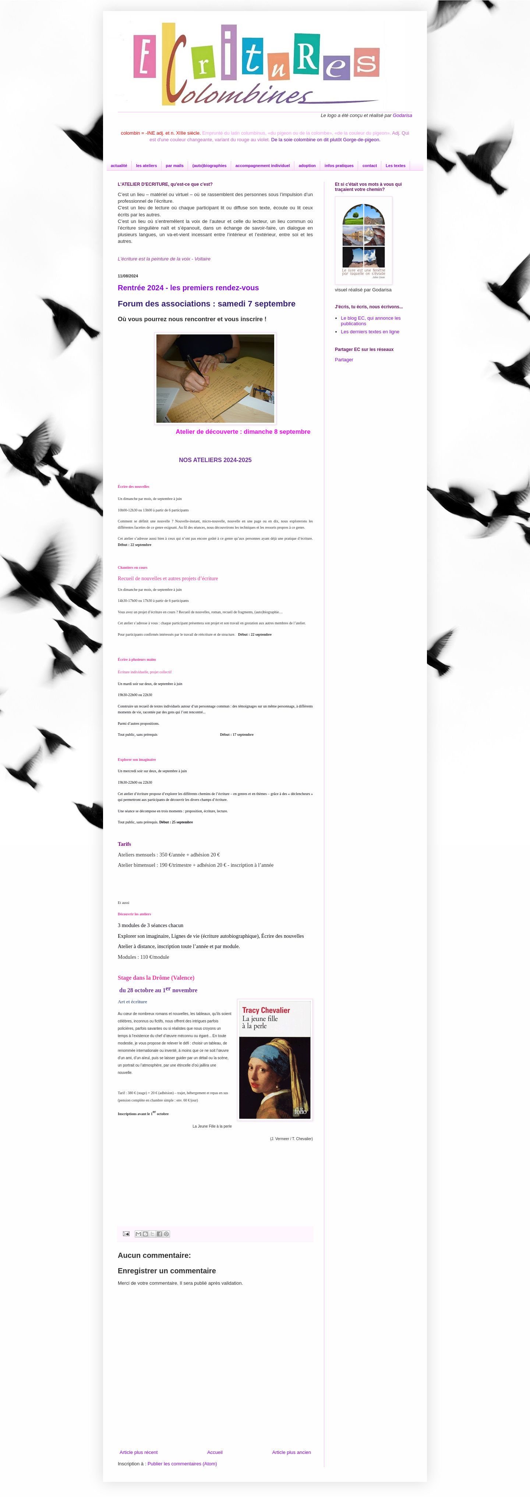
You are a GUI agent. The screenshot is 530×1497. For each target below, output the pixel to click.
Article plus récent (139, 1452)
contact (370, 165)
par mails (175, 165)
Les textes (396, 165)
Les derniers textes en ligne (370, 331)
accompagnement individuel (263, 165)
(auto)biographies (209, 165)
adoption (307, 165)
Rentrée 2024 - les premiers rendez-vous (188, 288)
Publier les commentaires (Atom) (182, 1463)
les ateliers (146, 165)
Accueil (215, 1452)
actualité (119, 165)
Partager (344, 359)
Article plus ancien (291, 1452)
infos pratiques (339, 165)
